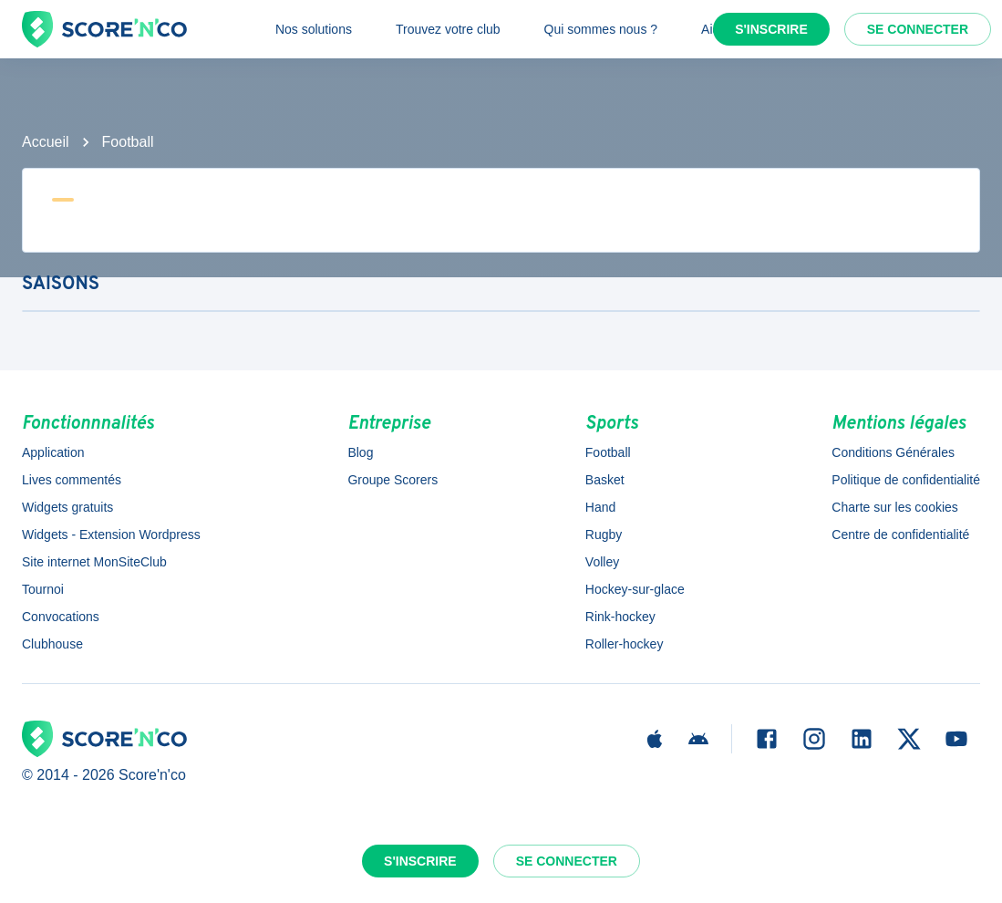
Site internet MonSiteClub (94, 562)
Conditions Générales (893, 452)
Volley (602, 562)
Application (53, 452)
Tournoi (43, 589)
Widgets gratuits (67, 507)
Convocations (60, 616)
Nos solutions (313, 29)
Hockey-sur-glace (635, 589)
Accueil (45, 142)
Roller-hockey (624, 644)
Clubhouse (52, 644)
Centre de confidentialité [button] (900, 534)
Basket (605, 479)
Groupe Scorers (392, 479)
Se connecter (917, 29)
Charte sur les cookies (895, 507)
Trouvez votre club (448, 29)
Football (128, 142)
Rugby (603, 534)
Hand (600, 507)
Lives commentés (71, 479)
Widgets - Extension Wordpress (111, 534)
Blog (360, 452)
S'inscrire (771, 29)
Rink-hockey (620, 616)
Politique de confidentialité (906, 479)
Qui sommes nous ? (601, 29)
